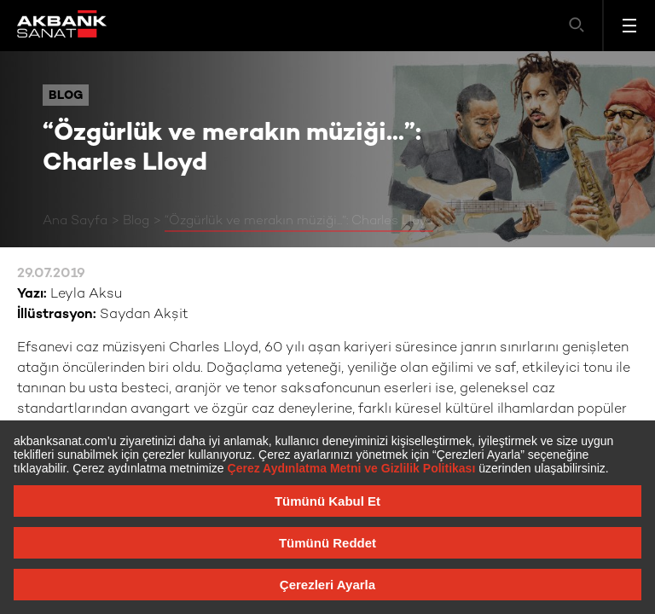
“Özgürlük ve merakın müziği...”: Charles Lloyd (299, 221)
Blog (136, 221)
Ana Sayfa (75, 221)
